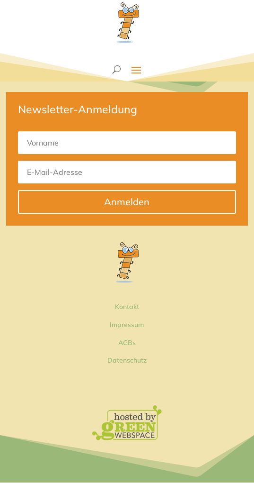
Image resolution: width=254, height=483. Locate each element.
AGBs (127, 342)
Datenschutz (127, 360)
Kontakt (127, 306)
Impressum (127, 324)
